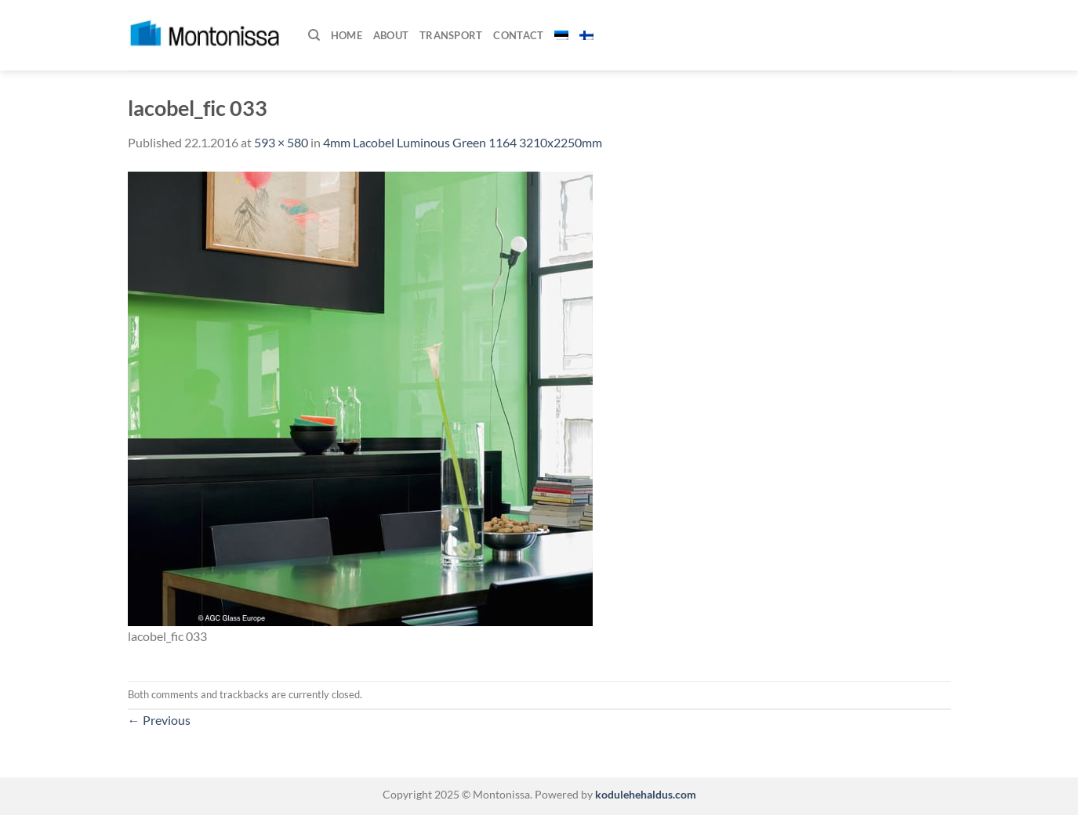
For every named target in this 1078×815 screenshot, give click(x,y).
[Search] (314, 35)
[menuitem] (561, 35)
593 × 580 (281, 142)
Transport (450, 35)
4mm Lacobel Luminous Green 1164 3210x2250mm (462, 142)
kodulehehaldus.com (644, 794)
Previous (159, 719)
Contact (518, 35)
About (390, 35)
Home (346, 35)
